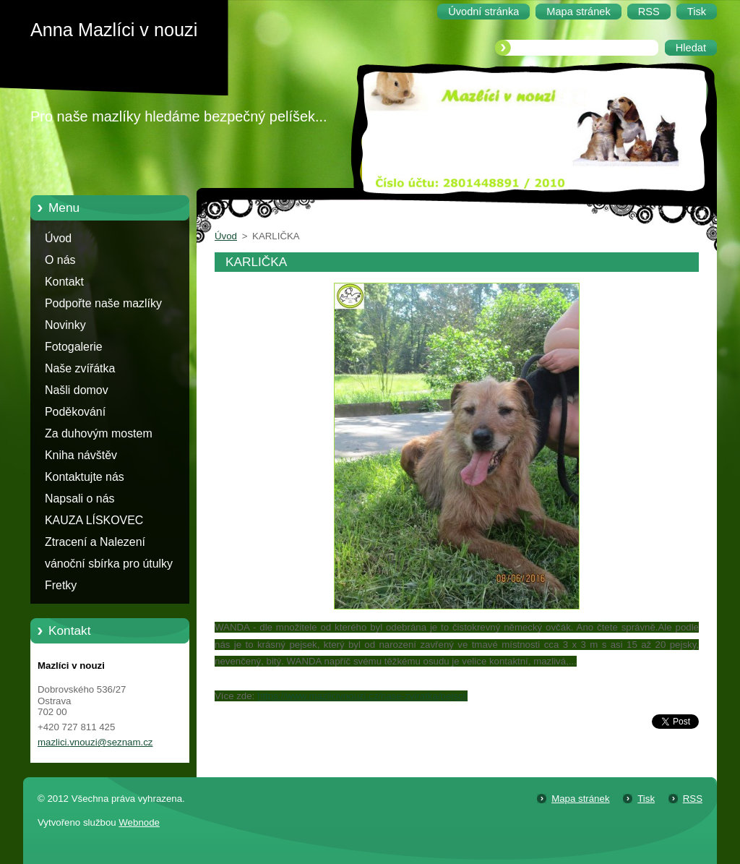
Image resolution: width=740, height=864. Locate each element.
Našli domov (76, 390)
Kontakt (64, 281)
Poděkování (75, 412)
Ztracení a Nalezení (95, 542)
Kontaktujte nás (84, 477)
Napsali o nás (79, 498)
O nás (60, 260)
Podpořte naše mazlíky (103, 303)
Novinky (65, 325)
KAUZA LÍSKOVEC (94, 520)
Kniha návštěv (81, 455)
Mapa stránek (580, 798)
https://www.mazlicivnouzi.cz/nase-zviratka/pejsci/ (362, 695)
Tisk (646, 798)
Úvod (58, 238)
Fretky (61, 585)
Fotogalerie (74, 347)
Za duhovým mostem (98, 433)
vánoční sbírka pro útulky (109, 563)
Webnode (139, 822)
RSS (692, 798)
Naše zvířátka (80, 368)
